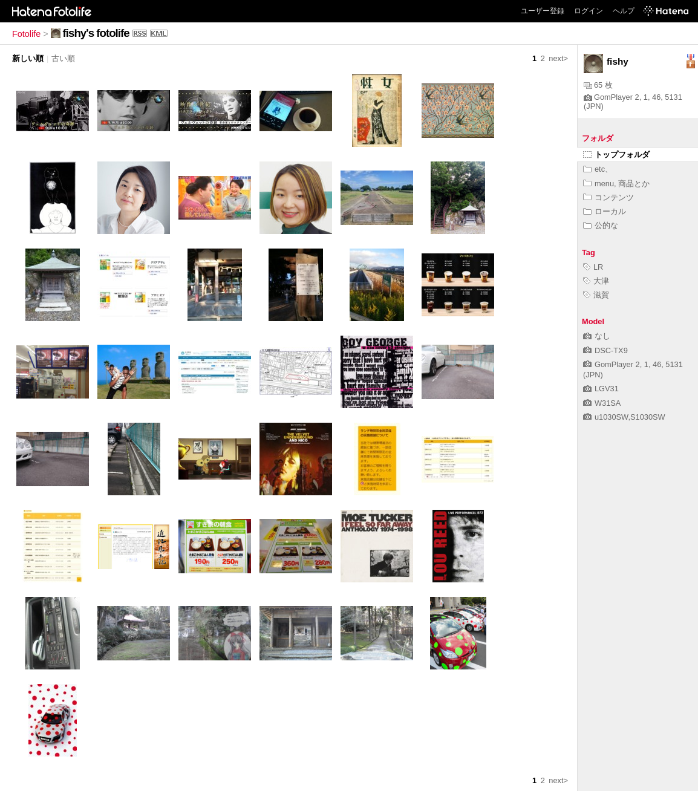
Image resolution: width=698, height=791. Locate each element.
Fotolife (26, 34)
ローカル (604, 211)
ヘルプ (623, 11)
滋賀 (596, 294)
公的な (600, 225)
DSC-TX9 (605, 350)
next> (558, 58)
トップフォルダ (616, 154)
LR (593, 267)
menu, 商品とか (616, 183)
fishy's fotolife (96, 33)
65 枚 (598, 85)
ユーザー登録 (542, 11)
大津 (596, 280)
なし (596, 335)
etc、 (598, 169)
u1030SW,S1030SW (624, 417)
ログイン (588, 11)
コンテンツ (608, 197)
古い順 (63, 58)
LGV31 (601, 388)
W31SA (602, 403)
